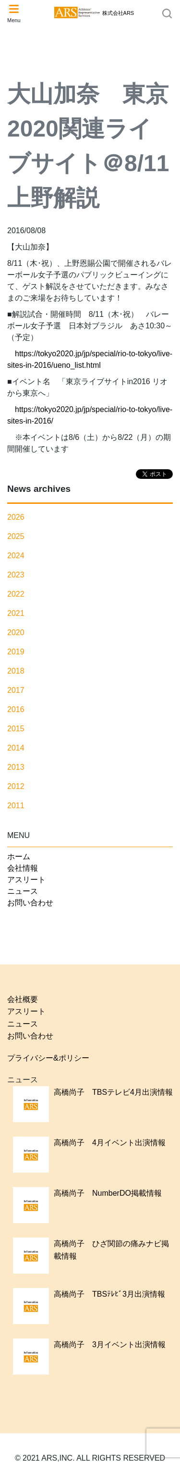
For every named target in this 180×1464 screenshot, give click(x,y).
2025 (15, 536)
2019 (15, 652)
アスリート (26, 880)
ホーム (18, 856)
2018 (15, 671)
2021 (15, 613)
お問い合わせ (30, 903)
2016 (15, 709)
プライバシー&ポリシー (48, 1058)
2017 (15, 690)
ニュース (22, 891)
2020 (15, 632)
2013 (15, 767)
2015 (15, 729)
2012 (15, 786)
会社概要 (22, 999)
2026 (15, 517)
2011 (15, 805)
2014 (15, 748)
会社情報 (22, 868)
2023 (15, 575)
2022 (15, 594)
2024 (15, 555)
